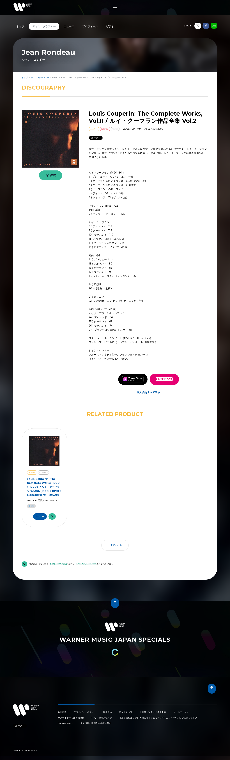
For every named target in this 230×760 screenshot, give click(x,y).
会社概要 (62, 712)
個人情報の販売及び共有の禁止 (95, 723)
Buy (41, 516)
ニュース (69, 26)
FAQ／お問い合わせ (101, 717)
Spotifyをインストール (86, 564)
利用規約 (107, 712)
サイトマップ (125, 712)
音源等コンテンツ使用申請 (152, 712)
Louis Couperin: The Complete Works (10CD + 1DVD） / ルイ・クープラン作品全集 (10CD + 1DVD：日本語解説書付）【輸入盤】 (44, 487)
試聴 (50, 175)
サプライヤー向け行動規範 (71, 717)
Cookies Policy (65, 723)
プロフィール (90, 26)
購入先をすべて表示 (148, 392)
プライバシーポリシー (85, 712)
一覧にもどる (115, 545)
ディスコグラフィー (44, 26)
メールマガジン (181, 712)
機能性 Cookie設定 (58, 564)
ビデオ (110, 26)
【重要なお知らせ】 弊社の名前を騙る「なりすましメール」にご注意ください (158, 717)
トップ (20, 26)
